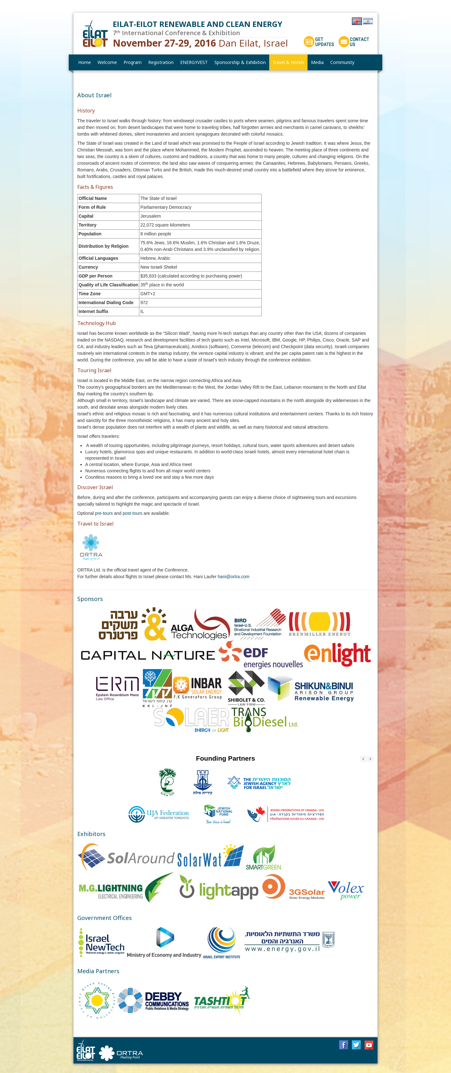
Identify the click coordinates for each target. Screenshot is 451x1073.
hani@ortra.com (234, 576)
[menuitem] (107, 62)
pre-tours (104, 513)
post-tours (133, 513)
